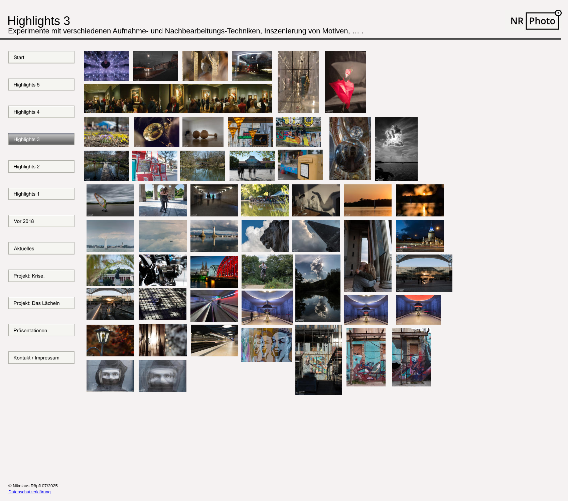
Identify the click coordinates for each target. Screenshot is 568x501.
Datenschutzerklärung (29, 491)
